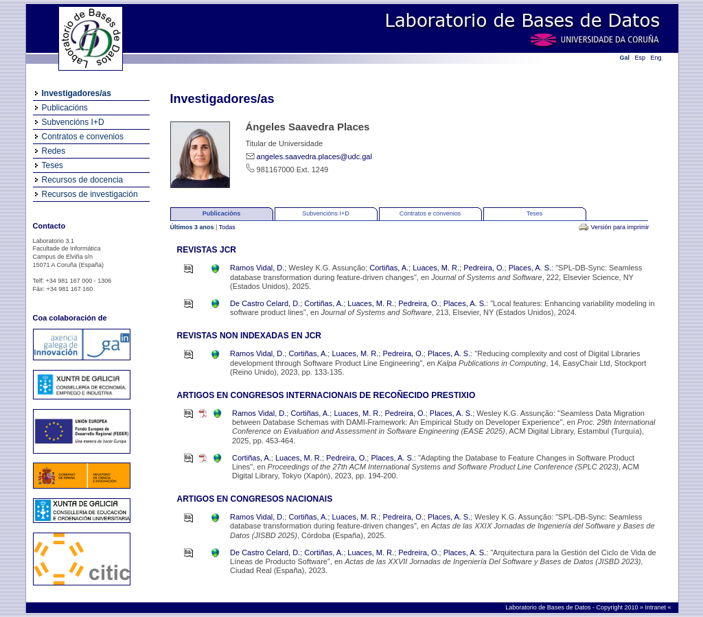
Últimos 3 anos (193, 227)
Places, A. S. (530, 268)
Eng (656, 57)
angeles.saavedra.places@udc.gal (314, 156)
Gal (625, 57)
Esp (640, 57)
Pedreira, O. (483, 268)
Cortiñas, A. (388, 268)
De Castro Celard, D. (265, 303)
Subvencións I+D (73, 122)
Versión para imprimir (619, 227)
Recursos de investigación (90, 194)
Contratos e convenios (83, 136)
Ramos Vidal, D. (257, 268)
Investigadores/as (76, 93)
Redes (54, 151)
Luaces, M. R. (436, 268)
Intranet (656, 607)
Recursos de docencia (83, 180)
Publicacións (65, 108)
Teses (52, 165)
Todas (227, 227)
